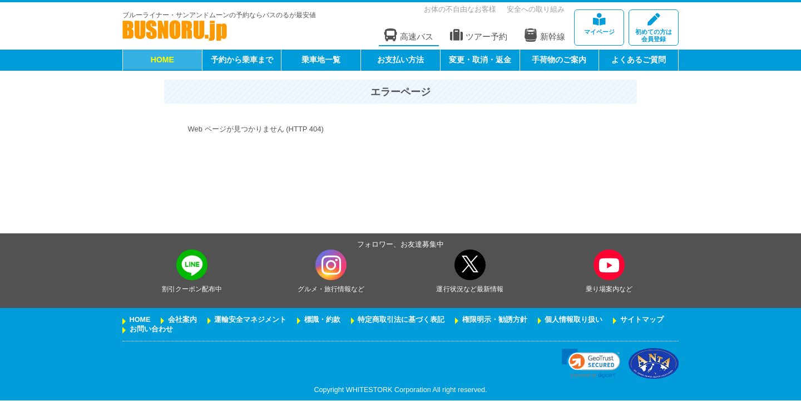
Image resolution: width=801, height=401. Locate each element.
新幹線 (544, 35)
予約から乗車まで (242, 59)
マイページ (599, 24)
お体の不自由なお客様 (460, 9)
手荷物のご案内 (559, 59)
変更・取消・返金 (480, 59)
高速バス (408, 35)
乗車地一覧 (320, 59)
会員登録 (653, 28)
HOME (162, 59)
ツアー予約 (478, 35)
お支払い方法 (400, 59)
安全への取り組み (536, 9)
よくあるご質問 (638, 59)
